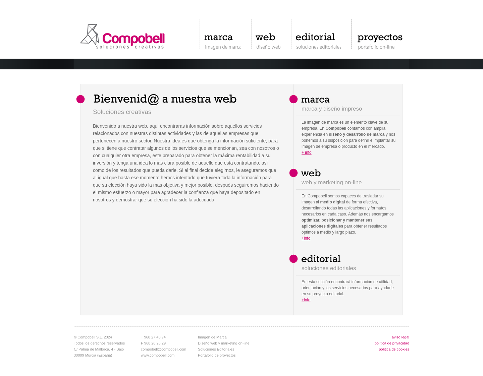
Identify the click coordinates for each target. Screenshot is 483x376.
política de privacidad (392, 343)
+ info (307, 152)
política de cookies (394, 349)
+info (306, 238)
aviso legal (400, 337)
